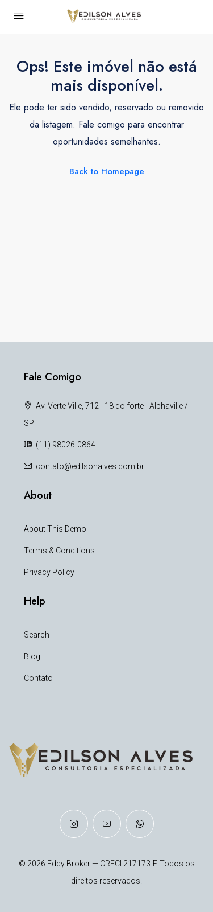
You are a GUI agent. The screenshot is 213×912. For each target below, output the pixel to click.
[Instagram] (74, 824)
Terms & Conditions (59, 550)
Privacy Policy (49, 572)
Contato (38, 678)
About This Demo (55, 528)
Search (36, 634)
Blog (32, 656)
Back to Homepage (106, 171)
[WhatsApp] (140, 824)
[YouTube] (107, 824)
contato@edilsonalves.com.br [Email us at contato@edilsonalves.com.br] (90, 466)
